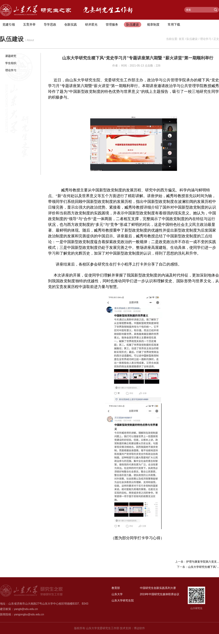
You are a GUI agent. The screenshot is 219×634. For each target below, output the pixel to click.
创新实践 (70, 24)
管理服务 (112, 24)
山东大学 (117, 594)
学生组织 (10, 63)
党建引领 (8, 24)
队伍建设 (132, 24)
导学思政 (50, 24)
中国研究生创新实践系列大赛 (158, 587)
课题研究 (10, 56)
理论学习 (205, 38)
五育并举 (29, 24)
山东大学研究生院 (123, 600)
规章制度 (153, 24)
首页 (181, 38)
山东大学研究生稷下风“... (203, 566)
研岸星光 (91, 24)
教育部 (116, 587)
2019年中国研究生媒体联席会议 (159, 594)
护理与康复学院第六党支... (202, 561)
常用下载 (174, 24)
